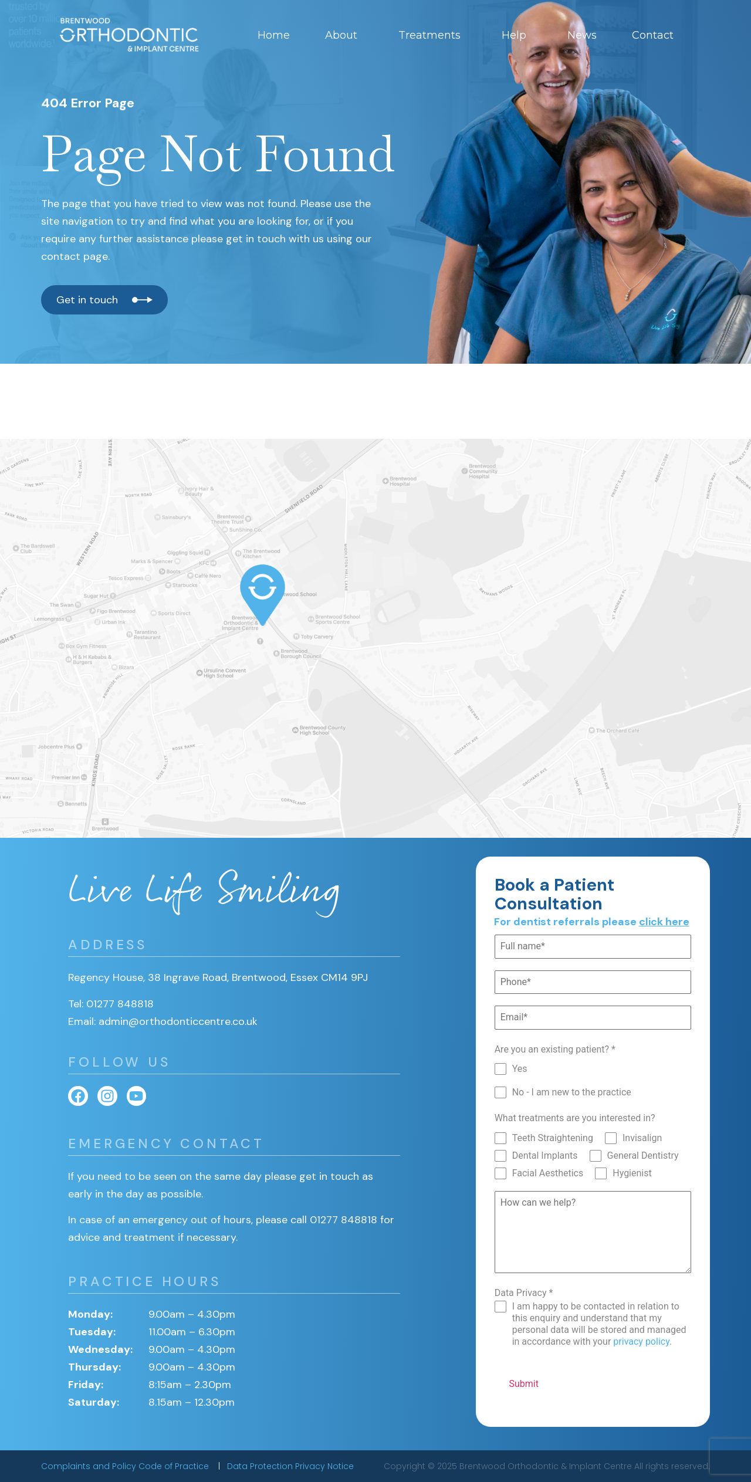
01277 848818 (120, 1004)
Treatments (432, 35)
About (344, 35)
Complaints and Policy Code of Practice (126, 1466)
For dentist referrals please (591, 922)
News (582, 35)
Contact (655, 35)
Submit (523, 1383)
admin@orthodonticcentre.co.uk (178, 1021)
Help (517, 35)
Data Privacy (524, 1292)
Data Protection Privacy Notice (290, 1466)
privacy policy (641, 1341)
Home (274, 35)
